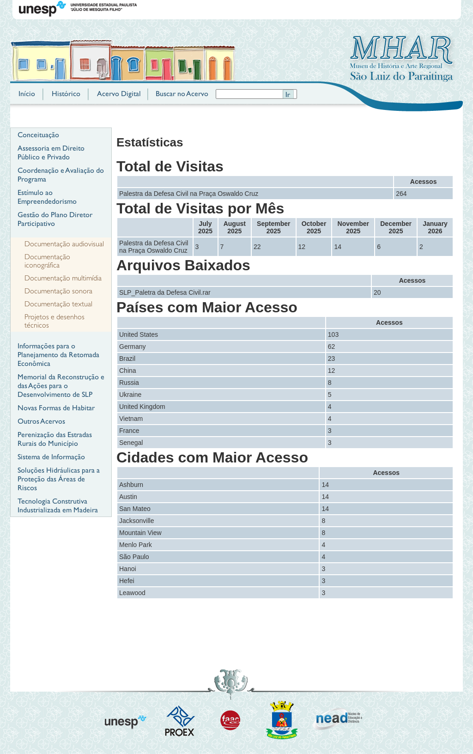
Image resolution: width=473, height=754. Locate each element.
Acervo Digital (119, 93)
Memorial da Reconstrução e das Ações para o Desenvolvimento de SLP (61, 385)
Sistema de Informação (51, 456)
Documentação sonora (58, 291)
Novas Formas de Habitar (56, 407)
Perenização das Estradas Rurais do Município (55, 439)
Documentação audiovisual (64, 244)
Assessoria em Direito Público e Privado (51, 152)
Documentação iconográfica (47, 261)
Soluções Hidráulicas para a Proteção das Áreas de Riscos (59, 479)
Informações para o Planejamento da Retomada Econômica (58, 354)
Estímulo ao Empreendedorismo (47, 197)
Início (26, 93)
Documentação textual (58, 304)
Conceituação (38, 134)
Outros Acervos (41, 421)
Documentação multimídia (63, 278)
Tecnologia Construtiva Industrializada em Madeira (58, 505)
